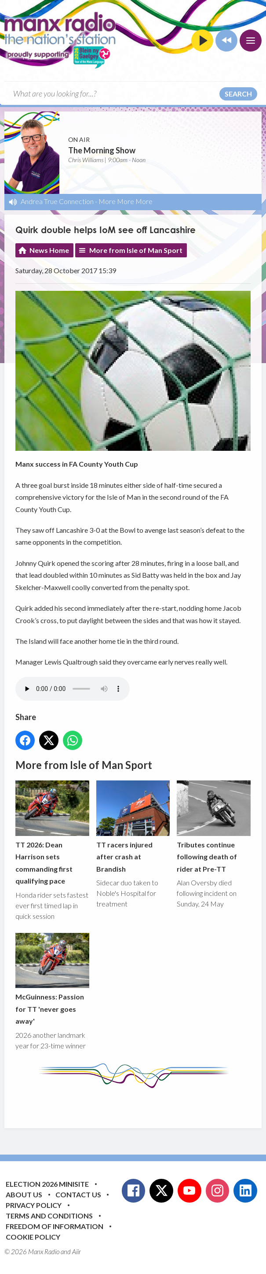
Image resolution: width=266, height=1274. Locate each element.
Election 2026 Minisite (47, 1184)
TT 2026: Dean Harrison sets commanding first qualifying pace (52, 832)
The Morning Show (101, 150)
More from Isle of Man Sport (135, 250)
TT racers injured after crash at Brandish (133, 826)
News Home (49, 250)
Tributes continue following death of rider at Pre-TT (214, 826)
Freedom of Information (54, 1226)
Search (238, 93)
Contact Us (78, 1194)
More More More (125, 201)
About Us (24, 1194)
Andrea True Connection (57, 201)
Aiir (76, 1251)
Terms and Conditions (49, 1215)
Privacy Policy (34, 1205)
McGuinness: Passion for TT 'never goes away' (52, 979)
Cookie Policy (33, 1237)
